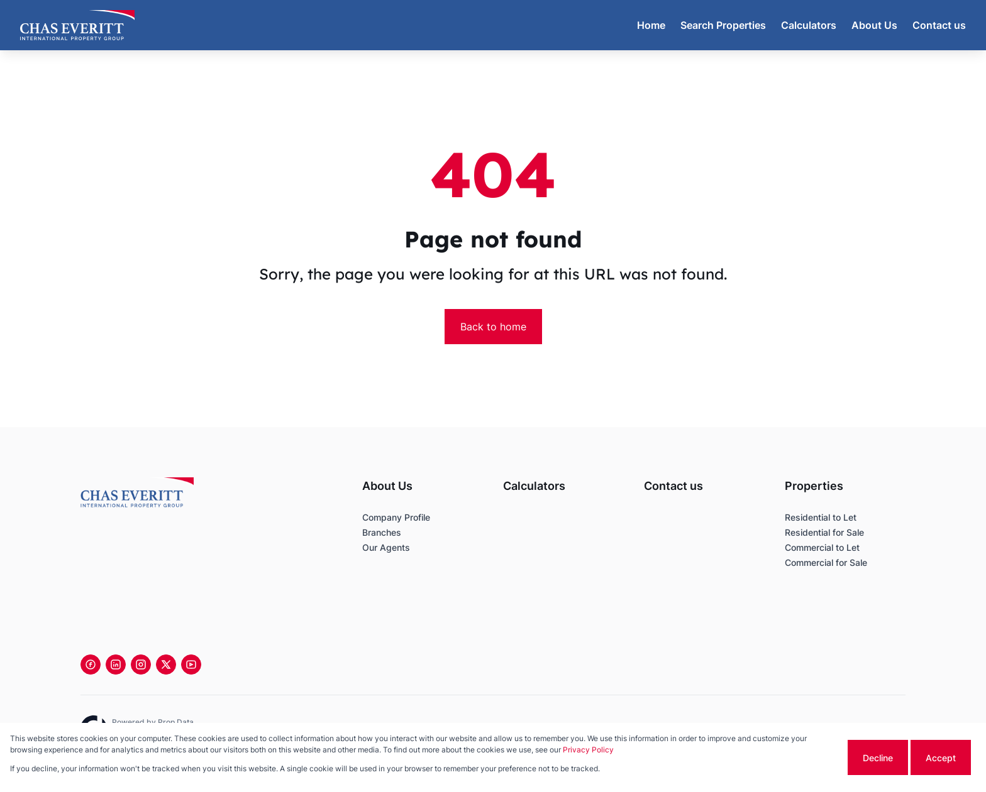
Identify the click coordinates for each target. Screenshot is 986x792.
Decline (878, 757)
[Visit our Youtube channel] (191, 664)
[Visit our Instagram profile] (141, 664)
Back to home (493, 326)
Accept (941, 757)
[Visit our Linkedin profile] (116, 664)
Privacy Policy (588, 749)
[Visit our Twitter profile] (166, 664)
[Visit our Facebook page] (90, 664)
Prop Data (176, 722)
